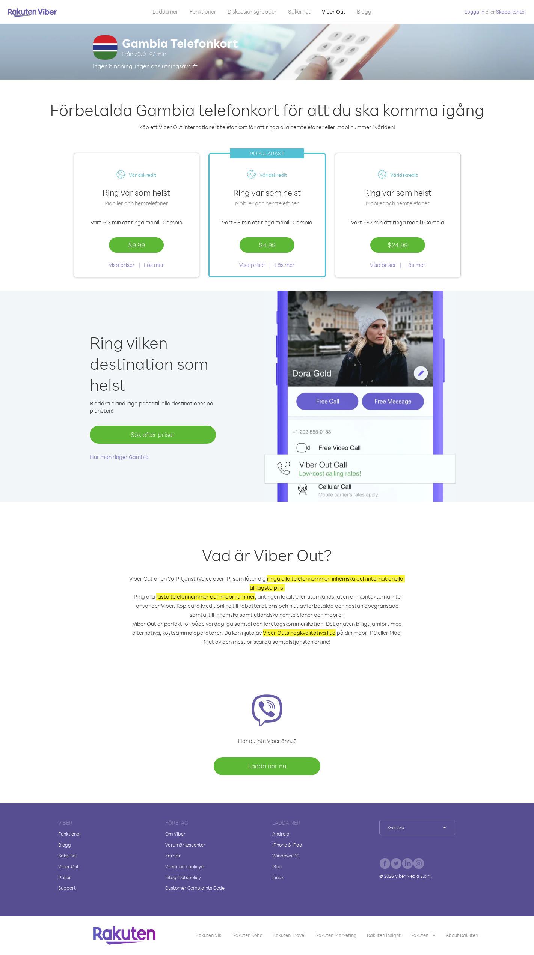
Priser (64, 877)
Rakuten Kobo (247, 935)
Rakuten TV (423, 935)
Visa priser (122, 264)
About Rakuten (462, 935)
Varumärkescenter (185, 845)
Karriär (173, 856)
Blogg (364, 11)
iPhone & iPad (287, 845)
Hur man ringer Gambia (119, 457)
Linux (278, 877)
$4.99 (267, 245)
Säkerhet (299, 11)
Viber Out (333, 11)
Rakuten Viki (209, 935)
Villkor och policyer (185, 866)
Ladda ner (165, 11)
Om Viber (175, 834)
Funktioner (203, 11)
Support (67, 888)
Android (281, 834)
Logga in (474, 11)
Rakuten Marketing (336, 935)
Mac (277, 866)
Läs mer (154, 264)
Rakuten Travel (289, 935)
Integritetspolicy (183, 877)
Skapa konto (510, 11)
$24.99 (398, 245)
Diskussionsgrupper (252, 11)
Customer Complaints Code (195, 888)
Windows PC (285, 856)
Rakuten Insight (384, 935)
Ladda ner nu (267, 766)
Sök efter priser (153, 434)
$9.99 (136, 245)
